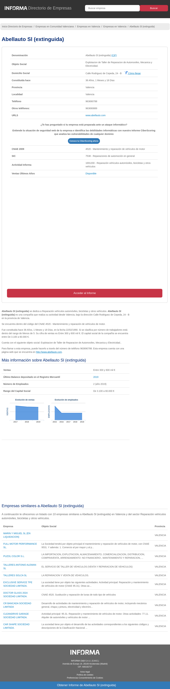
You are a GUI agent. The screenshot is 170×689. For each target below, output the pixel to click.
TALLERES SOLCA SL (15, 575)
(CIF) (114, 55)
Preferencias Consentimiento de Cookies (85, 678)
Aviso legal (85, 672)
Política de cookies (85, 675)
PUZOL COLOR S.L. (14, 556)
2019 (95, 377)
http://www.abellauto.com (49, 352)
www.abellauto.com (95, 115)
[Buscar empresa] (112, 8)
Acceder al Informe (85, 293)
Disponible (90, 173)
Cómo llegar (133, 73)
